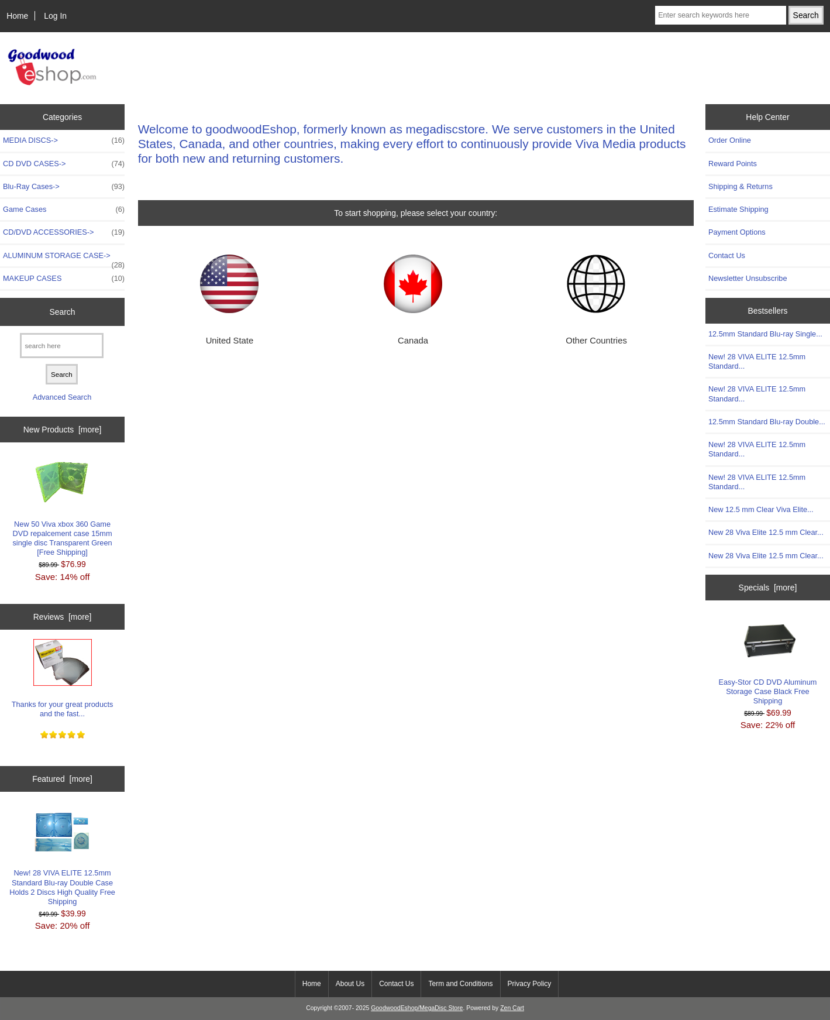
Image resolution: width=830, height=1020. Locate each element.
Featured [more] (62, 779)
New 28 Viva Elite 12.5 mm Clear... (766, 532)
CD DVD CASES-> (64, 164)
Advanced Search (62, 397)
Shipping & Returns (740, 186)
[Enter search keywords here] (720, 15)
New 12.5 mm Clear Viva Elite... (761, 509)
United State (230, 340)
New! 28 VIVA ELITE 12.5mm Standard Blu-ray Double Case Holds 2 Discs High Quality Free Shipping (62, 857)
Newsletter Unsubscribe (747, 278)
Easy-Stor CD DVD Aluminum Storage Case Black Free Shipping (768, 660)
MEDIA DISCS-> (64, 140)
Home (17, 15)
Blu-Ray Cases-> (64, 186)
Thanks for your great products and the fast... (62, 678)
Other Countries (596, 340)
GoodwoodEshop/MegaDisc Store (417, 1008)
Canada (413, 340)
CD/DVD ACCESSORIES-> (64, 232)
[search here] (62, 345)
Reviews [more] (62, 616)
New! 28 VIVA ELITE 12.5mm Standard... (756, 361)
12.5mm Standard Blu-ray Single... (765, 333)
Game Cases (64, 209)
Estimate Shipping (738, 209)
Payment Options (737, 232)
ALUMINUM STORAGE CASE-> (64, 258)
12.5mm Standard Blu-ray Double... (766, 421)
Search (62, 312)
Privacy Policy (530, 984)
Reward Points (732, 163)
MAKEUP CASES (64, 278)
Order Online (729, 140)
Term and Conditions (460, 984)
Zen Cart (512, 1008)
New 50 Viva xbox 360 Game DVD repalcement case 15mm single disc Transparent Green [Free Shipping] (62, 507)
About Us (350, 984)
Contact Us (726, 255)
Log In (55, 15)
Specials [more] (768, 587)
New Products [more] (62, 429)
